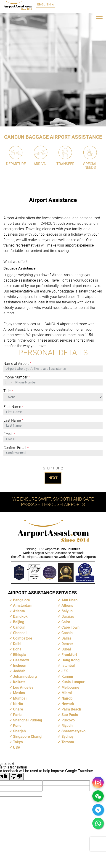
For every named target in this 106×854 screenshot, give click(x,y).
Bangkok (20, 616)
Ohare (18, 709)
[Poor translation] (16, 776)
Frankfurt (69, 654)
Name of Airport (17, 363)
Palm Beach (71, 709)
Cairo (65, 622)
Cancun (19, 627)
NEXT (53, 478)
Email (9, 434)
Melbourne (70, 687)
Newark (67, 704)
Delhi (17, 644)
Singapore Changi (27, 736)
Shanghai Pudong (27, 720)
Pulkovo (68, 720)
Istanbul (68, 665)
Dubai (66, 649)
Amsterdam (22, 605)
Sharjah (19, 731)
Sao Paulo (69, 715)
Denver (67, 644)
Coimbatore (22, 638)
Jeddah (19, 671)
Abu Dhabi (69, 600)
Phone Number (16, 377)
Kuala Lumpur (73, 682)
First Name (13, 407)
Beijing (18, 622)
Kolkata (19, 682)
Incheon (19, 665)
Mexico (19, 693)
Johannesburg (25, 676)
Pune (17, 725)
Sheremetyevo (73, 731)
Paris (17, 715)
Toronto (67, 742)
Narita (18, 704)
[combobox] (9, 382)
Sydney (67, 736)
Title (8, 391)
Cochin (67, 633)
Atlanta (19, 611)
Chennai (19, 633)
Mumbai (19, 698)
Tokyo (18, 742)
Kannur (67, 676)
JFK (64, 671)
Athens (67, 605)
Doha (17, 649)
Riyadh (67, 725)
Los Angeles (23, 687)
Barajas (67, 616)
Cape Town (70, 627)
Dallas (66, 638)
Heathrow (21, 660)
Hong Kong (70, 660)
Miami (66, 693)
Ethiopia (19, 654)
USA (16, 747)
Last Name (13, 420)
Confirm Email (16, 448)
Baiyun (67, 611)
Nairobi (67, 698)
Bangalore (21, 600)
